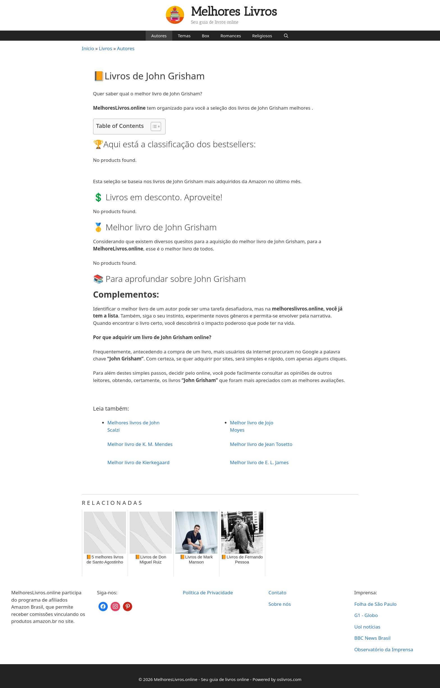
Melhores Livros (234, 11)
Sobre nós (280, 604)
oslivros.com (289, 679)
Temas (184, 35)
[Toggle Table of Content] (153, 126)
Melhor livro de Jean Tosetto (261, 444)
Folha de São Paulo (375, 604)
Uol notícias (367, 626)
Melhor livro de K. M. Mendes (140, 444)
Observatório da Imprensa (383, 649)
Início (88, 48)
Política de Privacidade (208, 592)
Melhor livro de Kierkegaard (138, 462)
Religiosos (262, 35)
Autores (159, 35)
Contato (278, 592)
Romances (231, 35)
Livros (105, 48)
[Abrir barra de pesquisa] (286, 36)
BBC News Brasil (372, 638)
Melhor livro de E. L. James (259, 462)
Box (205, 35)
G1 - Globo (366, 615)
